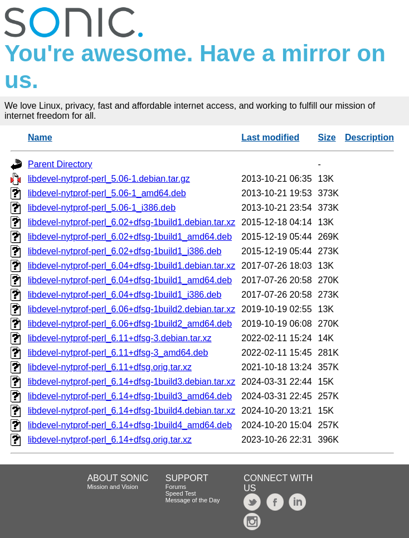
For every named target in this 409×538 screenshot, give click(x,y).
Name (40, 137)
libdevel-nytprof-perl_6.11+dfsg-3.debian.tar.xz (120, 338)
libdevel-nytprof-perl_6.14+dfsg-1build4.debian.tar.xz (131, 410)
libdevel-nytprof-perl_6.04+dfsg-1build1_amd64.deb (130, 280)
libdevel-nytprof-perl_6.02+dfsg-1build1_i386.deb (124, 251)
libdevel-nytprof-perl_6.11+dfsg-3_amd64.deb (118, 352)
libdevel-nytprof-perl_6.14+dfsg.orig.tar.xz (110, 439)
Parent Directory (60, 164)
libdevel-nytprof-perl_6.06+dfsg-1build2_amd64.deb (130, 323)
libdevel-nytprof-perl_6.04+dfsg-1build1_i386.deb (124, 294)
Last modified (270, 137)
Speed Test (180, 493)
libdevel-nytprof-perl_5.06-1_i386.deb (102, 207)
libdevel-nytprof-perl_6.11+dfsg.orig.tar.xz (110, 367)
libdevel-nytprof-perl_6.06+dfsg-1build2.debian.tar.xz (131, 309)
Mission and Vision (112, 486)
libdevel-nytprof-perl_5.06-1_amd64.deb (107, 193)
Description (369, 137)
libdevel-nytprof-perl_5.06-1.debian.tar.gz (109, 178)
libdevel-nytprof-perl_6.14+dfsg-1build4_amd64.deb (130, 425)
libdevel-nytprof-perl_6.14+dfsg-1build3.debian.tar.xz (131, 381)
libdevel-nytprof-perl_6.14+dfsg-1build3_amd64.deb (130, 396)
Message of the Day (192, 500)
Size (327, 137)
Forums (175, 486)
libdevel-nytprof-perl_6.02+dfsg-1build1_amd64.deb (130, 236)
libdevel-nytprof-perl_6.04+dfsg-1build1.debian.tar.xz (131, 265)
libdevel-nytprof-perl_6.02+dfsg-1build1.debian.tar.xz (131, 222)
